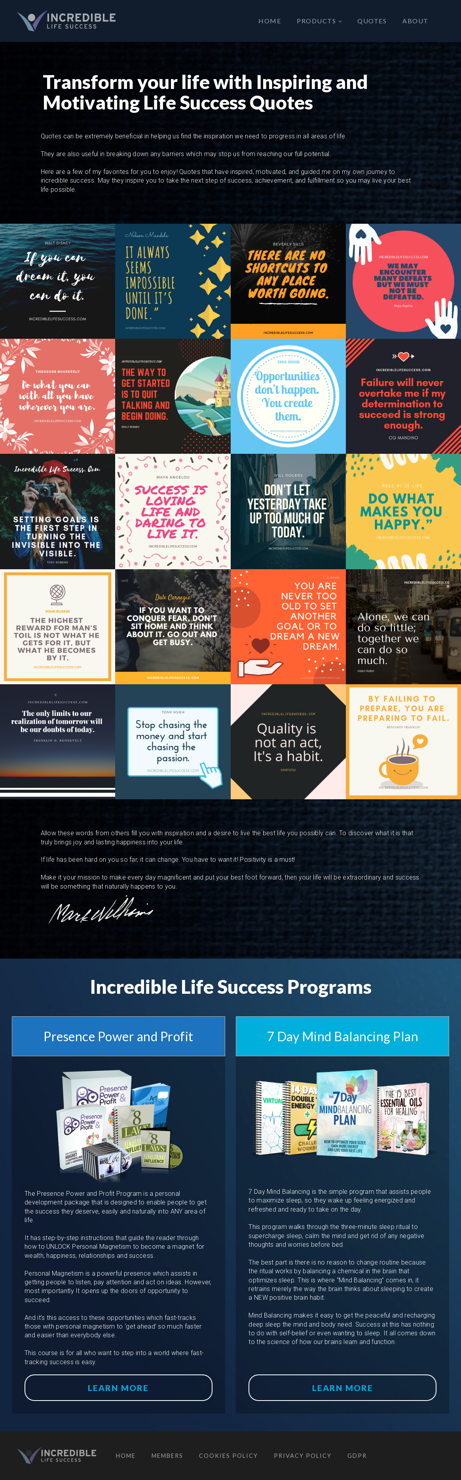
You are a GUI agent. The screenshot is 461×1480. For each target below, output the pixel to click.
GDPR (357, 1455)
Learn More (118, 1388)
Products (316, 21)
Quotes (372, 21)
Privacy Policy (303, 1455)
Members (167, 1455)
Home (269, 21)
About (415, 21)
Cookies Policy (228, 1455)
